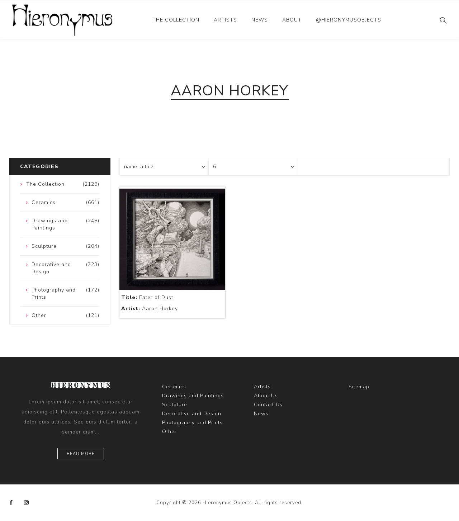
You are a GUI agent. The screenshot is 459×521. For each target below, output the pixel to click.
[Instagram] (26, 502)
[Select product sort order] (164, 167)
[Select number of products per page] (253, 167)
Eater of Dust (147, 297)
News (259, 19)
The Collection (175, 19)
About (292, 19)
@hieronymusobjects (348, 19)
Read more (81, 453)
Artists (225, 19)
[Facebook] (11, 502)
